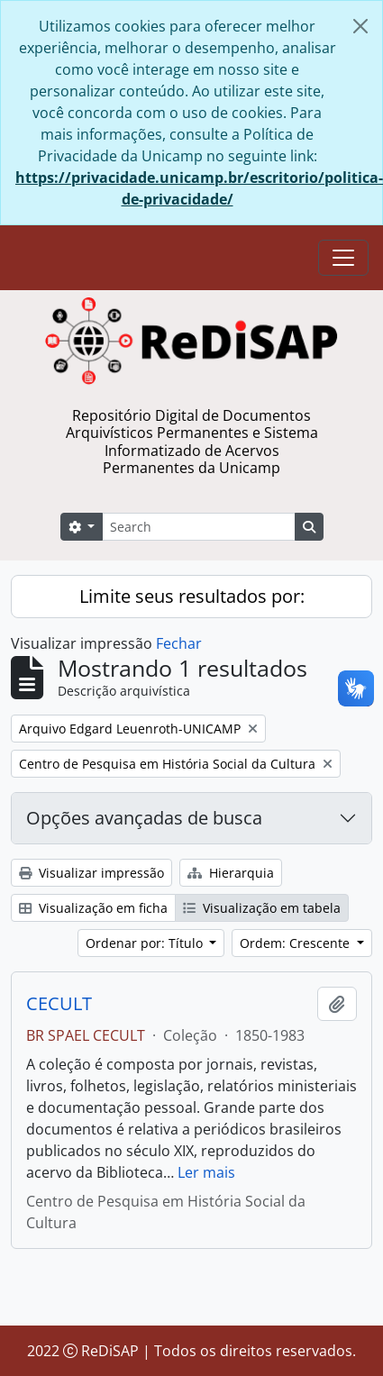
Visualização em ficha (93, 907)
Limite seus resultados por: (192, 596)
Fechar (179, 643)
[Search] (198, 527)
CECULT (59, 1004)
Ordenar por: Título (146, 943)
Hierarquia (230, 872)
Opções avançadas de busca (144, 818)
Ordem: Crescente (296, 943)
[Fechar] (360, 26)
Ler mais (206, 1172)
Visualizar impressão (91, 872)
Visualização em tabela (262, 907)
